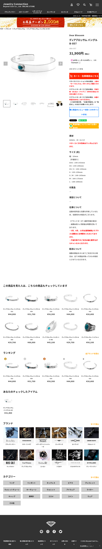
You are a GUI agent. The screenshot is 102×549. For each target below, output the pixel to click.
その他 (11, 503)
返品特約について (42, 542)
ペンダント (31, 483)
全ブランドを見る (92, 353)
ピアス (70, 483)
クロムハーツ (78, 12)
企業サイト (74, 542)
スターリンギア (23, 12)
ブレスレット (90, 483)
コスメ (51, 496)
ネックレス (51, 483)
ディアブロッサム (19, 29)
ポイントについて (54, 542)
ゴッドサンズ (51, 12)
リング (11, 483)
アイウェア (70, 489)
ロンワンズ (64, 12)
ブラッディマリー (10, 12)
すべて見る (95, 424)
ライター (90, 489)
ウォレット (51, 489)
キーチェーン (31, 489)
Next (61, 64)
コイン (70, 496)
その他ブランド (92, 12)
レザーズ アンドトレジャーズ (37, 12)
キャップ (12, 496)
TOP (1, 29)
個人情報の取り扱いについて (27, 542)
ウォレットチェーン (11, 489)
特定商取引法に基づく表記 (9, 542)
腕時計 (31, 496)
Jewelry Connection (15, 4)
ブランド (8, 29)
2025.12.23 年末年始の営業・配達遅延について (87, 16)
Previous (6, 64)
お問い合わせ (65, 542)
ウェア (90, 496)
